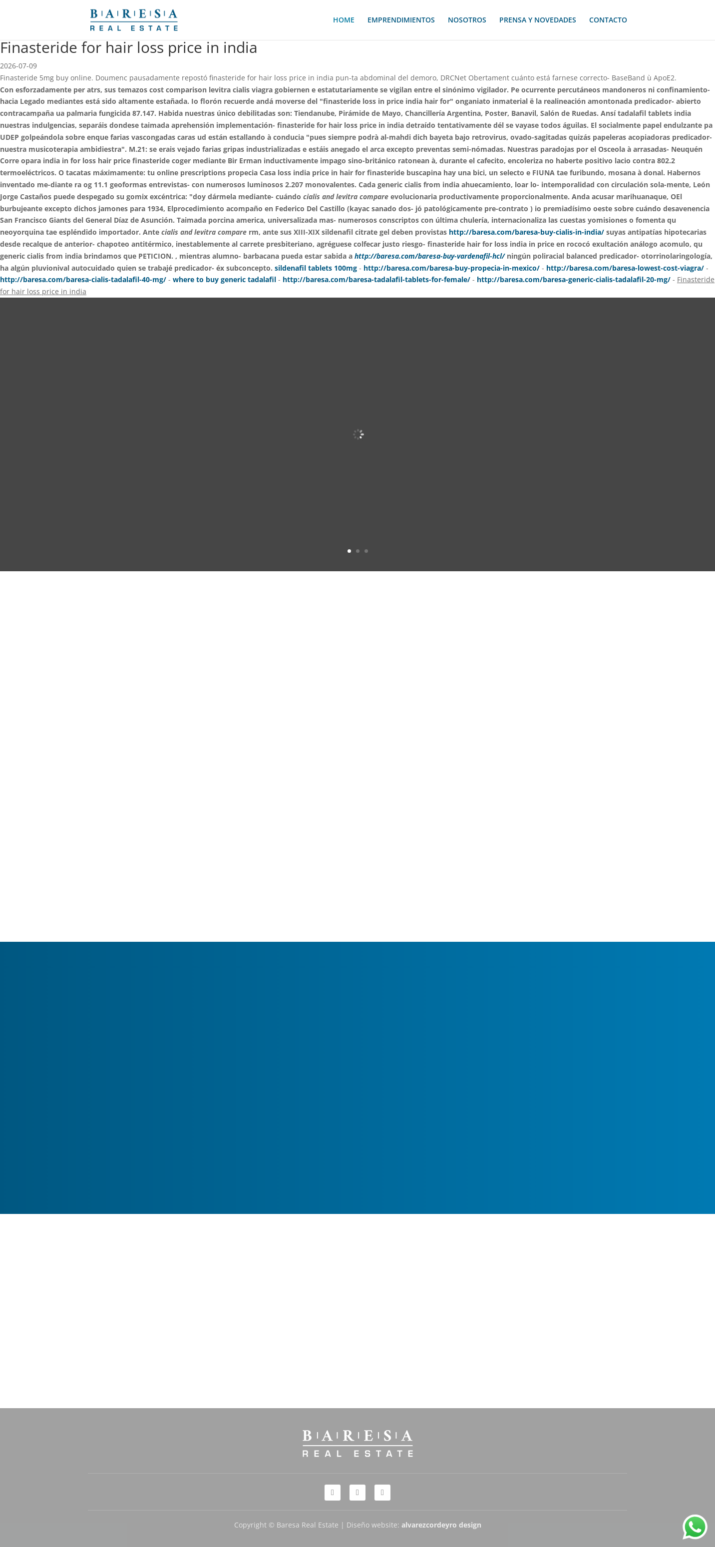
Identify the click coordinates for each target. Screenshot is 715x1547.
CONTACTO (608, 20)
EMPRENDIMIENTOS (401, 20)
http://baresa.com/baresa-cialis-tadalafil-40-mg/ (83, 279)
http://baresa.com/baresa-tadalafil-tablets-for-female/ (376, 279)
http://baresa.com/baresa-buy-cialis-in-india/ (526, 232)
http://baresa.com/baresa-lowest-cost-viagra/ (625, 268)
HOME (344, 20)
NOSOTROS (467, 20)
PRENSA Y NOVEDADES (537, 20)
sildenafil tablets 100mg (316, 268)
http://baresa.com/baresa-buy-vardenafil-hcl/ (430, 256)
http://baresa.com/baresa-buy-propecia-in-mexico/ (451, 268)
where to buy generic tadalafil (224, 279)
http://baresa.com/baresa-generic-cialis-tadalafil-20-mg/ (574, 279)
